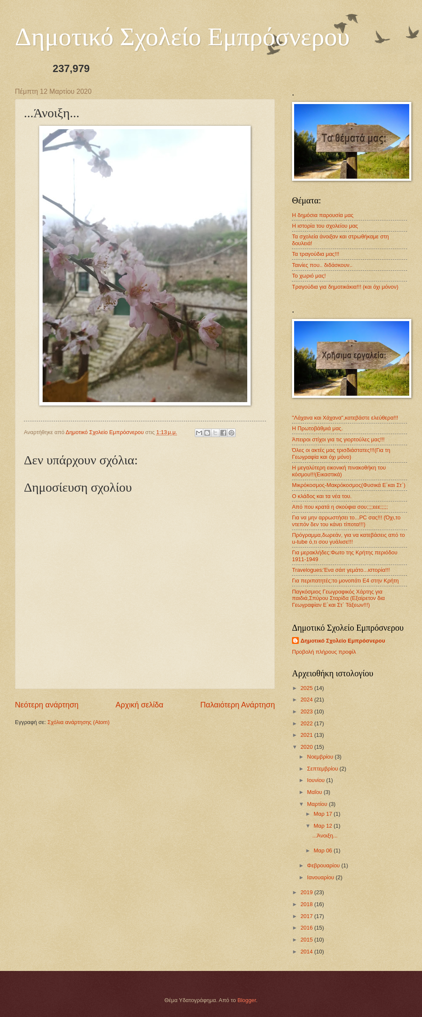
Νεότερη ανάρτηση (46, 705)
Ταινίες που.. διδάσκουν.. (322, 265)
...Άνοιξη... (325, 835)
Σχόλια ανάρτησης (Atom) (78, 722)
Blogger (246, 1000)
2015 (307, 939)
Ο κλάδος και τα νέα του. (322, 496)
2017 (307, 916)
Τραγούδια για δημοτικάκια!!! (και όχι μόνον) (345, 287)
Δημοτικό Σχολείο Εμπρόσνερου (182, 37)
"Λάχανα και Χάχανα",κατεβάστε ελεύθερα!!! (345, 417)
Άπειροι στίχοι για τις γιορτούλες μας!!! (338, 439)
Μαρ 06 (324, 850)
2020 (307, 747)
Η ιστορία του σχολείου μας (325, 226)
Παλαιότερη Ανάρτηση (237, 705)
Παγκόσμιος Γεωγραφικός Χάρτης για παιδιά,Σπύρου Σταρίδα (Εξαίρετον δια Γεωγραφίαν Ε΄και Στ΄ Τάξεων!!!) (338, 598)
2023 (307, 711)
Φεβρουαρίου (324, 865)
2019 (307, 892)
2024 (307, 699)
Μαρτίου (318, 804)
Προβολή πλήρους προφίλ (324, 652)
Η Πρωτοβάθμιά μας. (317, 428)
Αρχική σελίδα (139, 705)
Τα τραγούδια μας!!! (315, 254)
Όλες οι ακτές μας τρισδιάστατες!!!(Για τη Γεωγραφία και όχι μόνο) (341, 453)
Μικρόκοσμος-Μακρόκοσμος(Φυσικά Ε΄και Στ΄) (348, 485)
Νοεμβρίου (321, 756)
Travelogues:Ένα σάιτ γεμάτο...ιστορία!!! (341, 570)
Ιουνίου (316, 780)
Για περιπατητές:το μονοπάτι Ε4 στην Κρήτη (345, 580)
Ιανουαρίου (321, 877)
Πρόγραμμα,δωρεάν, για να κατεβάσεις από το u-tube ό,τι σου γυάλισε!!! (348, 538)
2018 (307, 904)
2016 (307, 927)
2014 (307, 951)
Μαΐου (315, 792)
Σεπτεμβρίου (323, 768)
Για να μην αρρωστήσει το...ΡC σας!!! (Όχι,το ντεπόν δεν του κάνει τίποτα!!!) (346, 520)
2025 (307, 688)
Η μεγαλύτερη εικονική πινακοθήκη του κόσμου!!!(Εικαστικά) (339, 470)
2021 (307, 735)
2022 (307, 723)
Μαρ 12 (324, 826)
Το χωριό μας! (309, 275)
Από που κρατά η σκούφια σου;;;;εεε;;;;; (340, 507)
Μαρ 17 (324, 814)
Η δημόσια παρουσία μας (322, 215)
